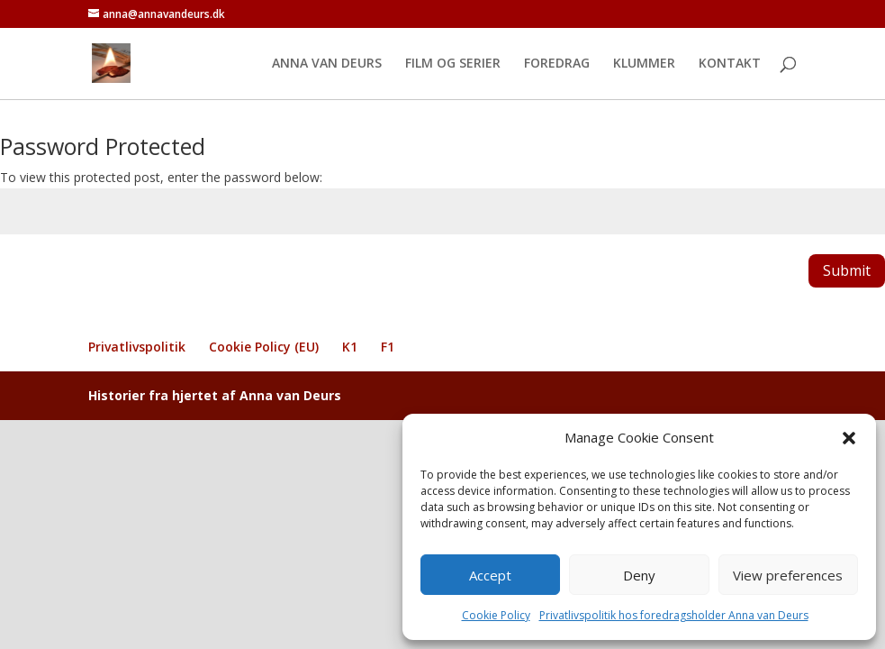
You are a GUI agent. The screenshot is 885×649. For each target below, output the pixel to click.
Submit (847, 270)
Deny (639, 575)
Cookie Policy (496, 615)
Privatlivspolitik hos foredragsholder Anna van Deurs (673, 615)
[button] (849, 438)
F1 (387, 346)
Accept (490, 575)
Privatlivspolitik (136, 346)
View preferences (788, 575)
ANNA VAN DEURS (327, 64)
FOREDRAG (557, 64)
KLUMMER (644, 64)
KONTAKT (730, 64)
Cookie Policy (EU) (264, 346)
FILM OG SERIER (453, 64)
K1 (349, 346)
